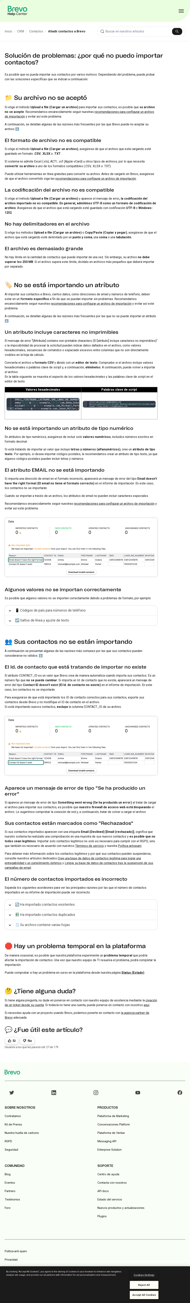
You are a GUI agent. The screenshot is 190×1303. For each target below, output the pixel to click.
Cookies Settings (144, 1275)
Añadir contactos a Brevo (66, 31)
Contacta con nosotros (112, 1182)
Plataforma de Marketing (113, 1116)
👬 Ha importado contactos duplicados (45, 915)
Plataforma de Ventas (111, 1132)
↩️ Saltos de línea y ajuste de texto (42, 620)
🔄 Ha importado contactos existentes (45, 904)
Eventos (10, 1182)
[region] (95, 1284)
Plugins (102, 1216)
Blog (8, 1174)
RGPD (8, 1141)
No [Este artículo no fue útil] (30, 1040)
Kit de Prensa (13, 1124)
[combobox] (141, 31)
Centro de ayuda (108, 1174)
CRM (20, 31)
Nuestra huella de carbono (22, 1132)
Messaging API (106, 1141)
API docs (103, 1191)
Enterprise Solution (109, 1149)
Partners (10, 1191)
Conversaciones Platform (113, 1124)
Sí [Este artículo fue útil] (14, 1040)
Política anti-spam (16, 1251)
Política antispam (129, 846)
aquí (146, 1005)
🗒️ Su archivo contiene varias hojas (42, 925)
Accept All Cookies (144, 1294)
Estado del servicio (109, 1199)
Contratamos (13, 1116)
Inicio (8, 31)
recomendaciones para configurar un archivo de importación (95, 178)
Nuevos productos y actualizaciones (120, 1207)
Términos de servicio (89, 846)
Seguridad (11, 1149)
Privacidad (11, 1259)
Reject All (144, 1284)
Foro (8, 1207)
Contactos (36, 31)
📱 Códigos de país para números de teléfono (50, 610)
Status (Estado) (132, 972)
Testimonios (12, 1199)
